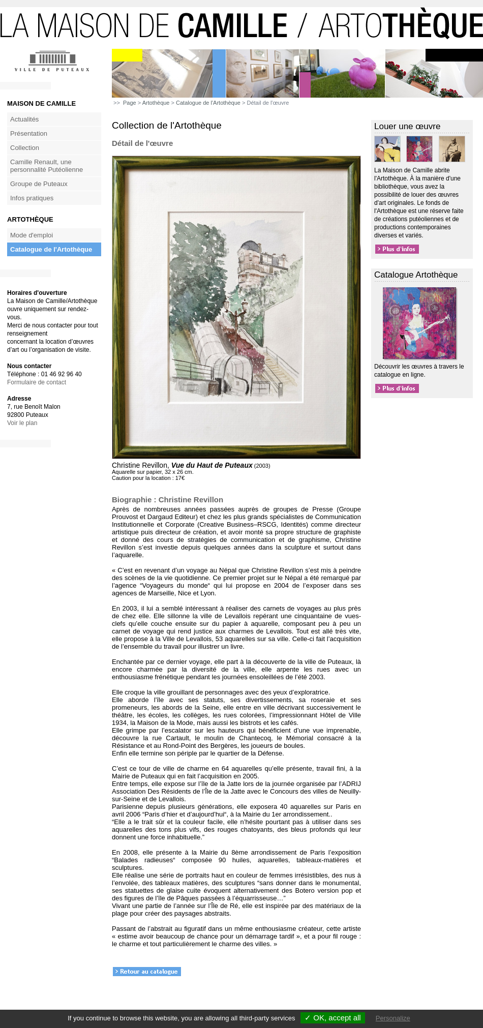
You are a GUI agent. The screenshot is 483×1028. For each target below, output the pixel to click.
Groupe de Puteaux (39, 184)
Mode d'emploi (31, 235)
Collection (24, 148)
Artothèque (156, 103)
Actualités (24, 119)
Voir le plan (22, 423)
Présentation (28, 133)
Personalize (393, 1018)
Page (129, 103)
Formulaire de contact (36, 382)
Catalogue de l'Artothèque (51, 249)
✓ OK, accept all (333, 1017)
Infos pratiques (31, 198)
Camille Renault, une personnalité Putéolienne (46, 165)
